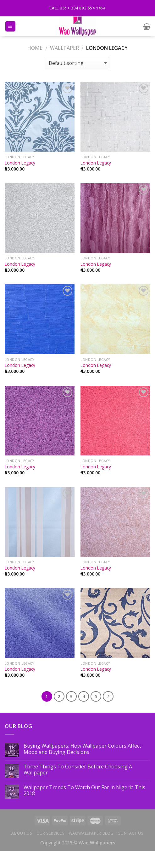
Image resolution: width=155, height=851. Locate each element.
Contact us (130, 833)
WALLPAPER (64, 47)
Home (34, 47)
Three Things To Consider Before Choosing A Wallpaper (78, 770)
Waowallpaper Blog (91, 833)
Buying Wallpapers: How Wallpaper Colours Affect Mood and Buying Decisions (82, 749)
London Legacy (20, 163)
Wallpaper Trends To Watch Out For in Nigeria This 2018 (84, 790)
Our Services (50, 833)
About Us (21, 833)
